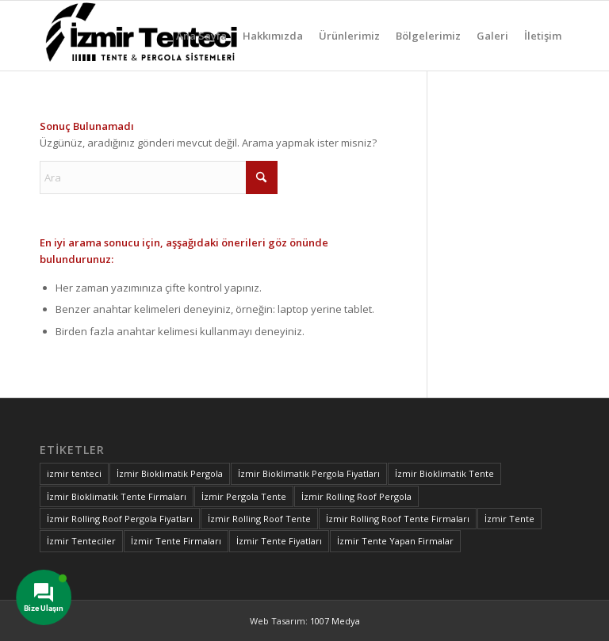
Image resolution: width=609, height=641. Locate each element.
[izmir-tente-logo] (144, 36)
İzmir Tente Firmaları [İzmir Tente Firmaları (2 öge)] (176, 541)
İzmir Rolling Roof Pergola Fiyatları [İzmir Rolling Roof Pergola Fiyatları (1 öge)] (120, 519)
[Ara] (159, 177)
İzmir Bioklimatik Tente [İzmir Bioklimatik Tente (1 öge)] (444, 473)
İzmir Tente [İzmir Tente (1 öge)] (509, 519)
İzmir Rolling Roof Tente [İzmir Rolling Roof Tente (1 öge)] (259, 519)
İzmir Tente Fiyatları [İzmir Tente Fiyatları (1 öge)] (279, 541)
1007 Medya (335, 621)
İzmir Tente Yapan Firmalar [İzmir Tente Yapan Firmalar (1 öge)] (395, 541)
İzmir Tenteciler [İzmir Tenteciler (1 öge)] (81, 541)
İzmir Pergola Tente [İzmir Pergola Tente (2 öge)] (243, 496)
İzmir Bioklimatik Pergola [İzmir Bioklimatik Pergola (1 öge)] (170, 473)
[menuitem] (201, 36)
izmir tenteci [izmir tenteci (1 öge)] (74, 473)
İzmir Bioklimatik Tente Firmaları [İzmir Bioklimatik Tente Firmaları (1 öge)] (116, 496)
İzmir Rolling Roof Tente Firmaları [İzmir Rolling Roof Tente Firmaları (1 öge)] (397, 519)
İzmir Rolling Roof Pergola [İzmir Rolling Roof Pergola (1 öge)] (356, 496)
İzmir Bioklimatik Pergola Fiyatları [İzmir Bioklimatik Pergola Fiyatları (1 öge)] (309, 473)
